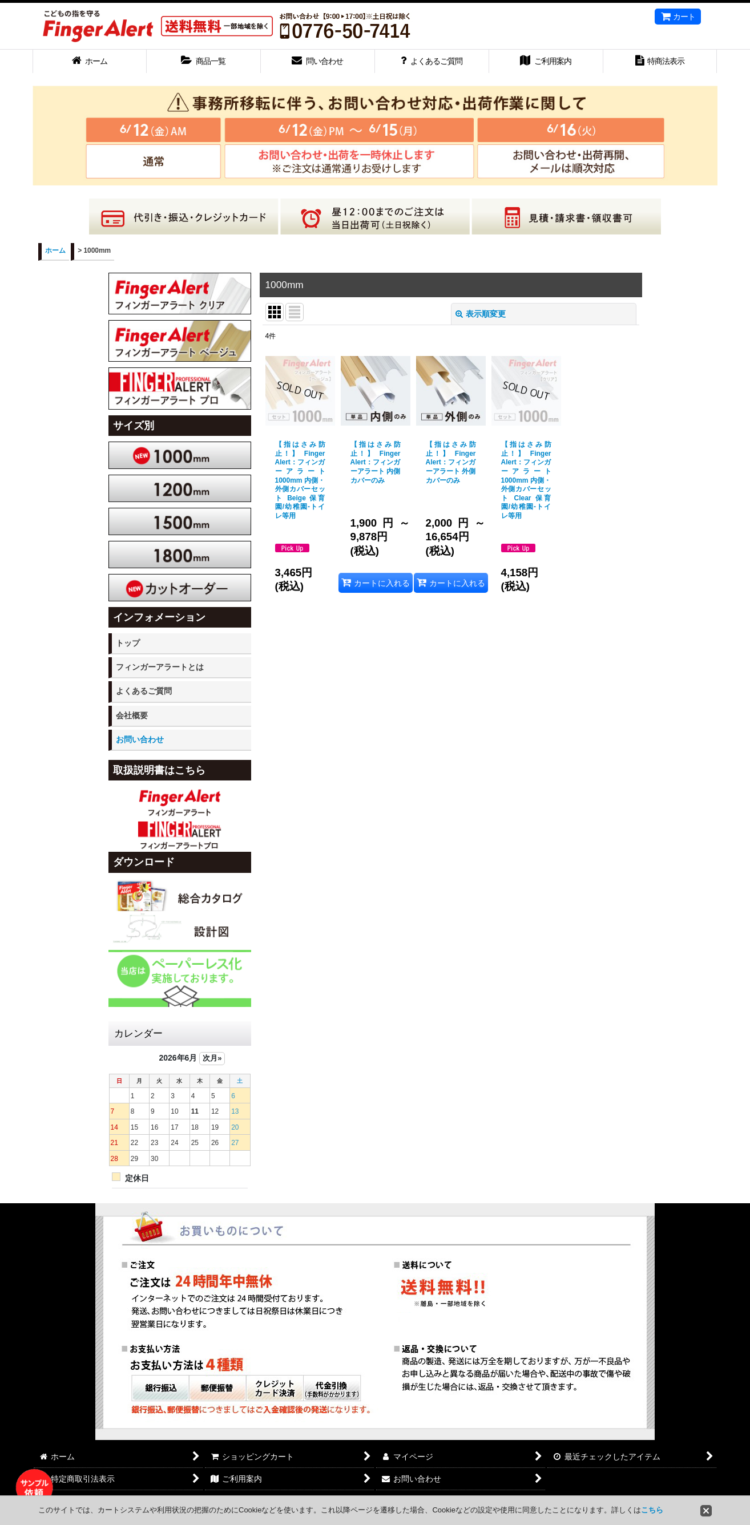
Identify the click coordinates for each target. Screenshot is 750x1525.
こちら (652, 1510)
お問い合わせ (140, 739)
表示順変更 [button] (480, 313)
